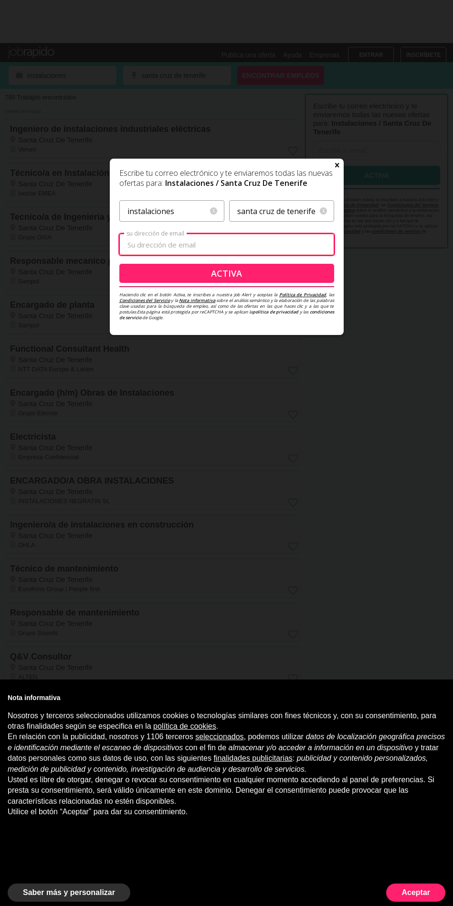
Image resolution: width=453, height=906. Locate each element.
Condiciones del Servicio (144, 300)
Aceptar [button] (415, 892)
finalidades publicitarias (252, 758)
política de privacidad (275, 312)
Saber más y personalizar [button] (69, 892)
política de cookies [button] (184, 726)
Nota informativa (197, 300)
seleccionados (219, 737)
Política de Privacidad (302, 294)
